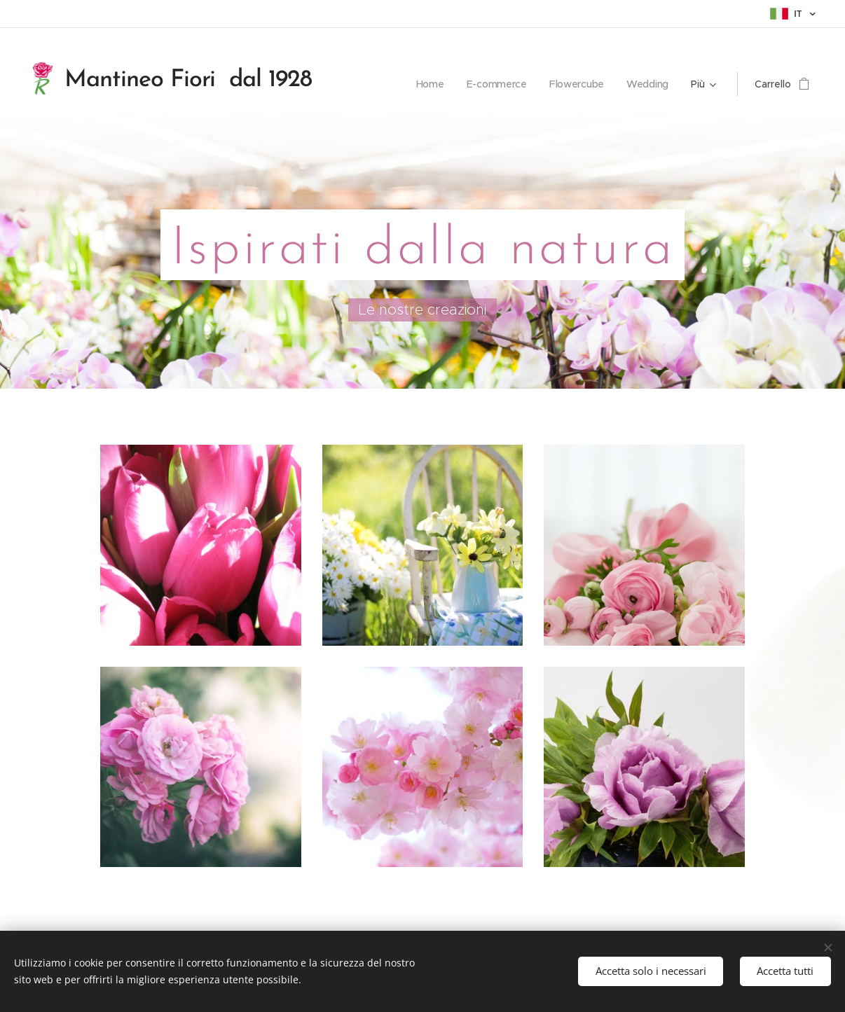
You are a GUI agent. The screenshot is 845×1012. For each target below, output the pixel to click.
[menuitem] (430, 84)
